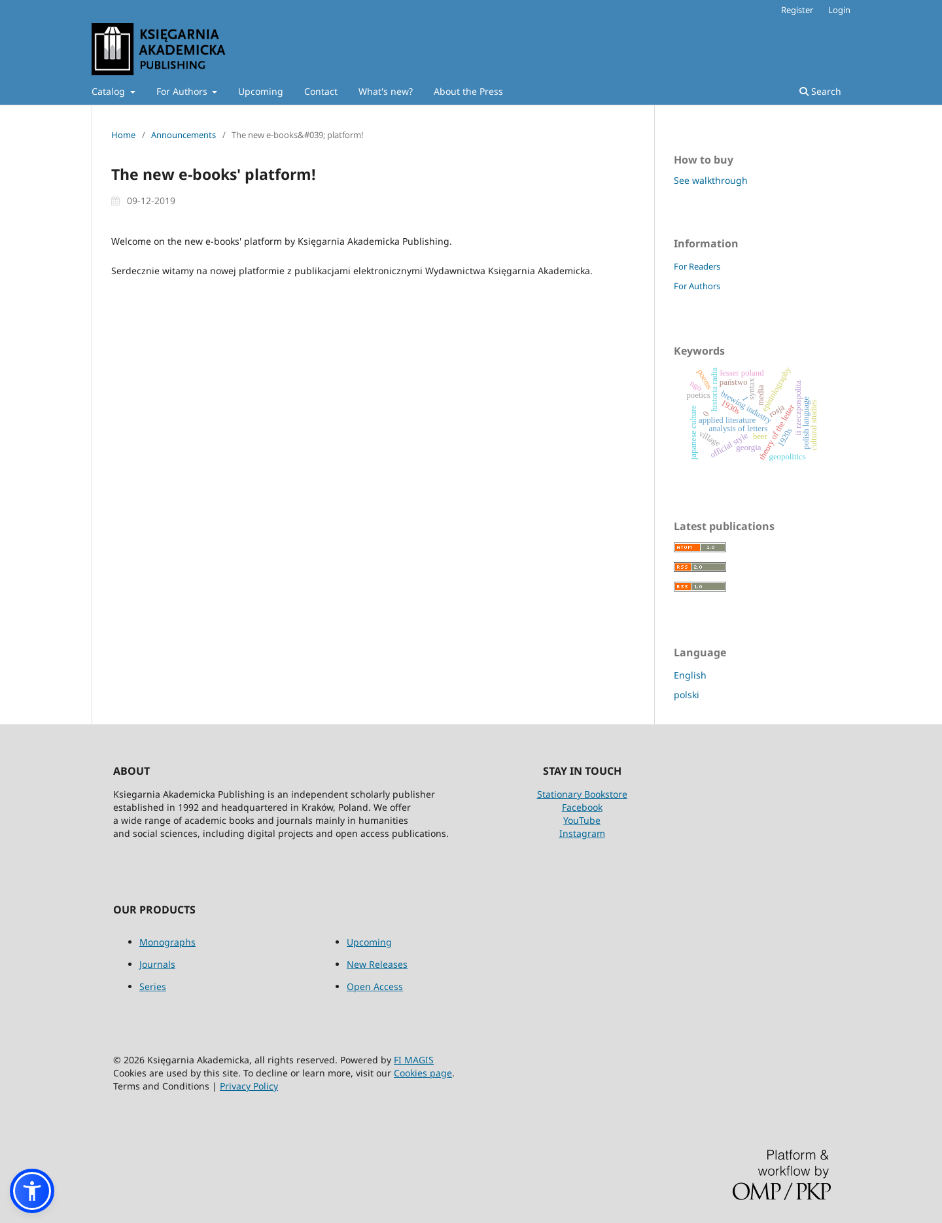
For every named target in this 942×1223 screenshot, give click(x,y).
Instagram (582, 833)
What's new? (385, 91)
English (690, 675)
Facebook (582, 807)
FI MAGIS (414, 1060)
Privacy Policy (249, 1086)
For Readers (697, 266)
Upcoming (260, 91)
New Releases (377, 964)
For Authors (183, 91)
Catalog (110, 91)
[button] (32, 1191)
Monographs (167, 942)
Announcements (183, 135)
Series (152, 986)
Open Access (375, 986)
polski (686, 694)
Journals (157, 964)
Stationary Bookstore (582, 794)
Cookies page (423, 1073)
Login (839, 10)
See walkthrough (711, 180)
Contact (321, 91)
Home (123, 135)
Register (797, 10)
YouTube (582, 820)
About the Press (468, 91)
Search (820, 91)
